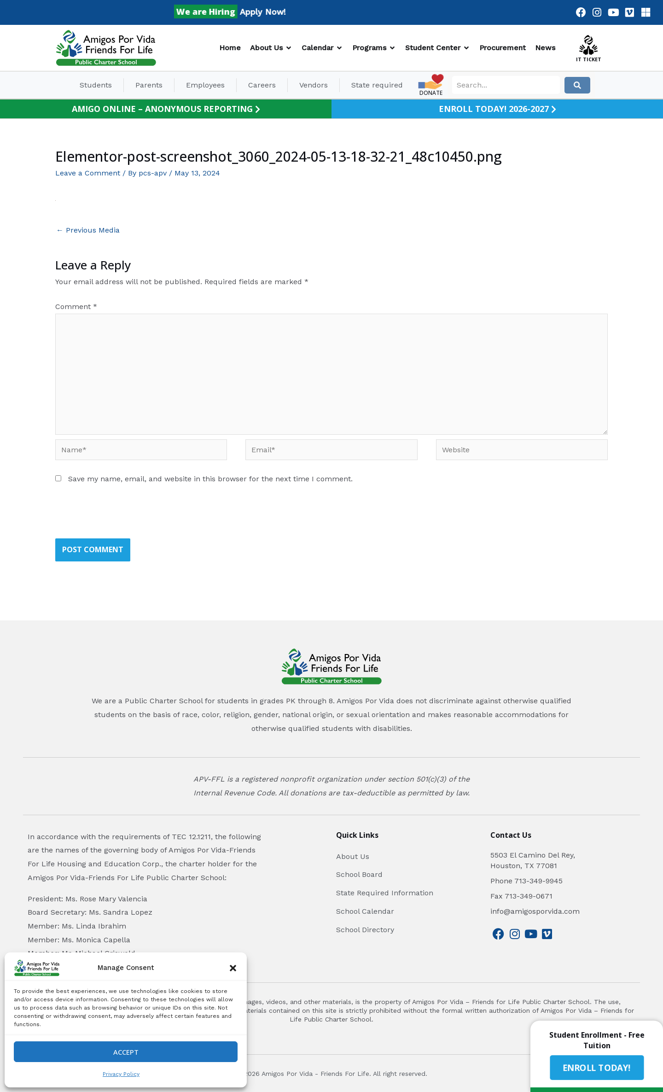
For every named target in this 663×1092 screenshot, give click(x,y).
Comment (76, 306)
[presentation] (125, 516)
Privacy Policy (121, 1074)
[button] (233, 968)
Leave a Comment (87, 173)
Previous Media (88, 230)
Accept (126, 1052)
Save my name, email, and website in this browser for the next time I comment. (210, 478)
